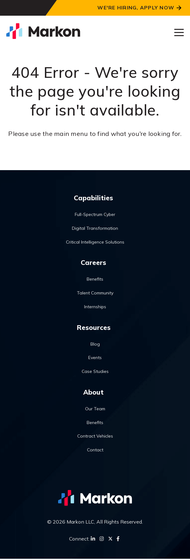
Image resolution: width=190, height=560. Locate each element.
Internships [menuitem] (95, 307)
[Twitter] (110, 540)
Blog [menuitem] (95, 344)
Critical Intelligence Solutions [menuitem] (95, 242)
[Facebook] (118, 540)
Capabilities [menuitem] (93, 197)
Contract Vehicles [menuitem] (95, 437)
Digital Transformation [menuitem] (95, 228)
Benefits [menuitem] (95, 280)
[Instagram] (102, 540)
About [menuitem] (93, 392)
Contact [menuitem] (95, 451)
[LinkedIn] (93, 540)
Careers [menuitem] (93, 262)
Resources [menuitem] (93, 327)
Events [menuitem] (95, 358)
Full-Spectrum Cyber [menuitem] (95, 215)
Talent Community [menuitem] (95, 293)
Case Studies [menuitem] (95, 372)
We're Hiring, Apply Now (135, 7)
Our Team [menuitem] (95, 409)
